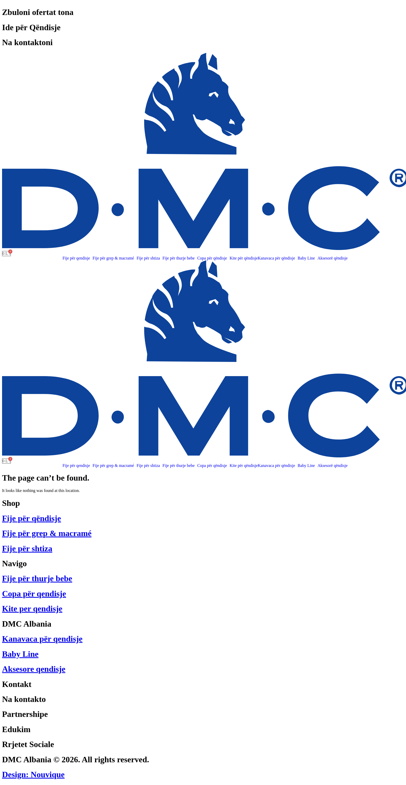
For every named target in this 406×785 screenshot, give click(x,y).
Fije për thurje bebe (179, 258)
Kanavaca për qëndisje (276, 258)
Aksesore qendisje (33, 669)
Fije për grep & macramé (113, 258)
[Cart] (6, 253)
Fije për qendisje (76, 258)
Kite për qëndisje (244, 258)
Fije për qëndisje (31, 518)
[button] (78, 258)
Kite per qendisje (32, 608)
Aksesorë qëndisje (332, 258)
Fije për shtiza (148, 258)
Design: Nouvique (33, 774)
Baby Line (306, 258)
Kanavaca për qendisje (42, 638)
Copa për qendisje (34, 593)
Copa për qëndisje (212, 258)
